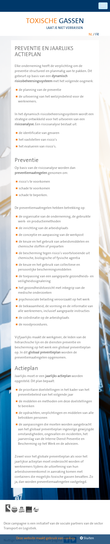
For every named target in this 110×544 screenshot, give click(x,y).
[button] (103, 5)
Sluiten (87, 538)
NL (90, 34)
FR (97, 34)
